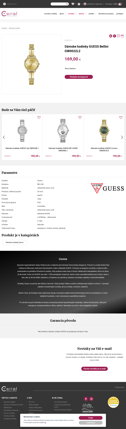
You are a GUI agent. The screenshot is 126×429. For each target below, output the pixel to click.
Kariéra (31, 413)
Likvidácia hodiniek (10, 419)
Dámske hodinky (14, 28)
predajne (119, 14)
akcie (62, 14)
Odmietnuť (90, 423)
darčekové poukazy (106, 14)
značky (91, 14)
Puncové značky (9, 413)
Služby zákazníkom (35, 407)
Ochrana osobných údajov (63, 410)
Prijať (90, 418)
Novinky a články (9, 416)
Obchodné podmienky (11, 410)
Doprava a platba (9, 402)
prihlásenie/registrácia (94, 4)
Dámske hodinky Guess (14, 242)
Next (122, 137)
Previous (4, 137)
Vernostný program (60, 402)
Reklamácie (8, 407)
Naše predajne (34, 405)
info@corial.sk (12, 4)
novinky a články (50, 14)
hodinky (71, 14)
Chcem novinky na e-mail (94, 369)
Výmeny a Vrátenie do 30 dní (13, 405)
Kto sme (32, 402)
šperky (81, 14)
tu (45, 422)
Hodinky (4, 28)
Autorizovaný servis (35, 410)
